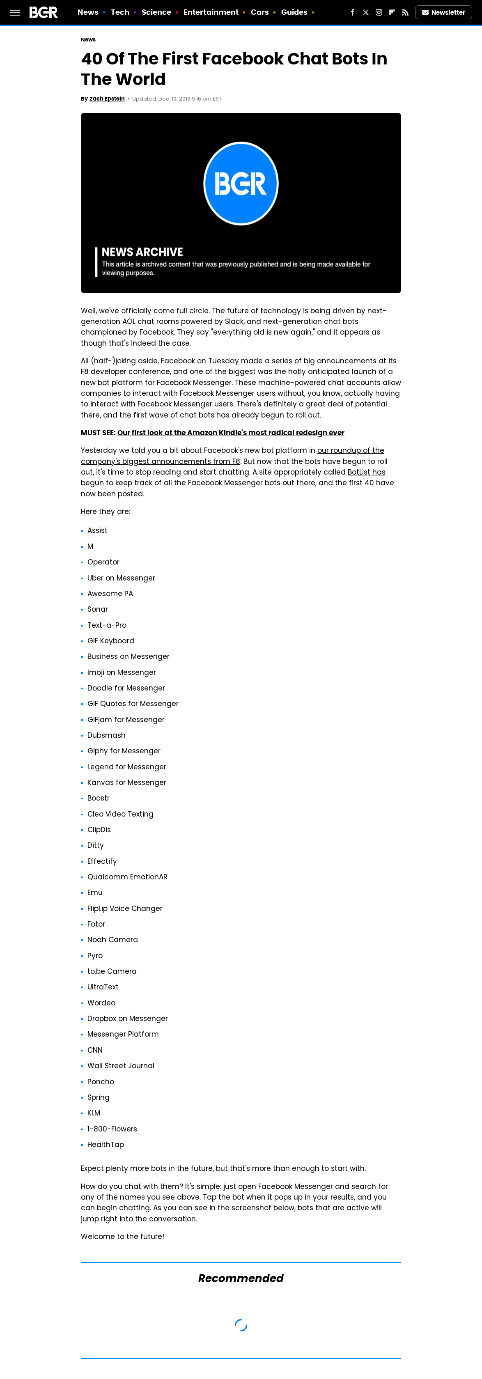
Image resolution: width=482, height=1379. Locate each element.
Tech (120, 12)
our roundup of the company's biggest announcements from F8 (232, 456)
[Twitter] (366, 12)
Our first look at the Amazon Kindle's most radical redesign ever (230, 432)
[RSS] (405, 12)
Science (157, 12)
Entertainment (211, 12)
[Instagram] (379, 12)
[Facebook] (352, 12)
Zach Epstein (107, 98)
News (88, 12)
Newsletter (444, 12)
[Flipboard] (392, 12)
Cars (260, 12)
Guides (294, 12)
